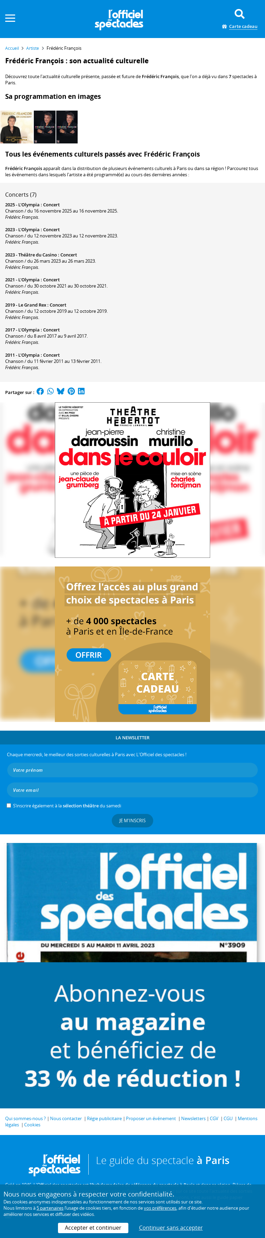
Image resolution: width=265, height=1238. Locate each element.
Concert (51, 204)
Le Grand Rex (32, 305)
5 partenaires (50, 1208)
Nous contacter (66, 1118)
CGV (214, 1118)
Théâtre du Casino (37, 255)
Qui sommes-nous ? (25, 1118)
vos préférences (160, 1208)
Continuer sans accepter (171, 1227)
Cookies (32, 1125)
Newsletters (193, 1118)
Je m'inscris (132, 820)
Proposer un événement (151, 1118)
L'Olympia (29, 204)
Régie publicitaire (104, 1118)
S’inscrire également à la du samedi (67, 806)
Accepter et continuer (93, 1227)
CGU (228, 1118)
